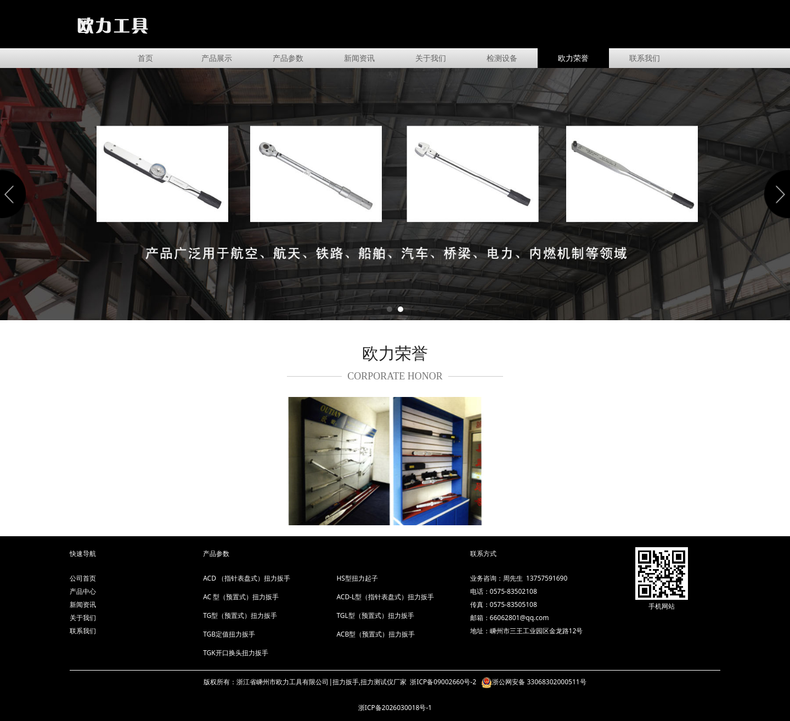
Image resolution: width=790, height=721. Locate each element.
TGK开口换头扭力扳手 (235, 652)
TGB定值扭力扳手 (229, 634)
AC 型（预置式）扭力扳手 (241, 596)
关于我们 (430, 58)
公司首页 (83, 578)
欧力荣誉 (573, 58)
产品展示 (216, 58)
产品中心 (83, 591)
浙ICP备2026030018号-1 (395, 707)
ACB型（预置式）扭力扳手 (375, 634)
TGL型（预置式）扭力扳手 (375, 615)
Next (775, 194)
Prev (15, 194)
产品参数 (288, 58)
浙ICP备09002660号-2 (444, 681)
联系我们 (644, 58)
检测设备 (502, 58)
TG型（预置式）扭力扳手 (240, 615)
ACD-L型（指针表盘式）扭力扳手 (385, 596)
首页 (145, 58)
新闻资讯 (359, 58)
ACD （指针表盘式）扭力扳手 (246, 578)
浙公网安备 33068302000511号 (539, 681)
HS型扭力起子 (356, 578)
